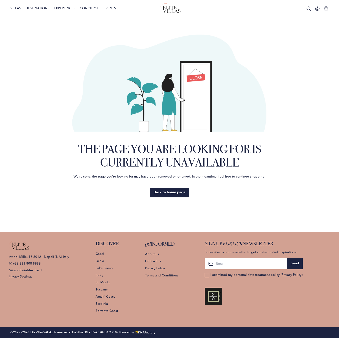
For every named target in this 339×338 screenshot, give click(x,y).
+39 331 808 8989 (25, 263)
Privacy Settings (20, 276)
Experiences (64, 8)
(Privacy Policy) (292, 275)
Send (295, 263)
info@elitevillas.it (25, 270)
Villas (15, 8)
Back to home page (169, 192)
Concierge (89, 8)
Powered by (137, 332)
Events (110, 8)
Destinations (38, 8)
